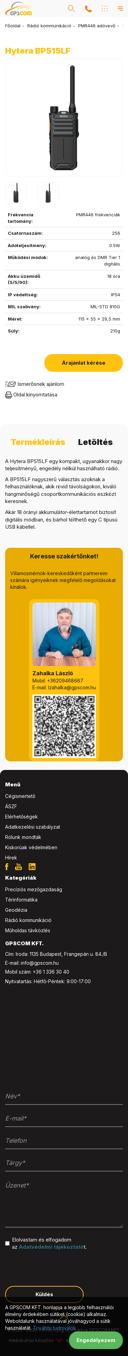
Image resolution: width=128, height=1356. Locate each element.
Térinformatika (21, 900)
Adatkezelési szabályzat (32, 827)
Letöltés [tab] (95, 442)
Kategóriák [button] (20, 877)
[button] (71, 8)
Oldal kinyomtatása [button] (31, 394)
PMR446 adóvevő (96, 25)
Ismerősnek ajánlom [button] (34, 384)
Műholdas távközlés (27, 930)
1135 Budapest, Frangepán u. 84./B (68, 954)
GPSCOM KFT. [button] (24, 943)
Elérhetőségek (21, 816)
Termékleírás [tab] (38, 442)
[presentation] (57, 1267)
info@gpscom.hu (40, 963)
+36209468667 (65, 680)
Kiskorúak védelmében (31, 847)
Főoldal (12, 25)
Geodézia (16, 910)
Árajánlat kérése (83, 363)
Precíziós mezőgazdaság (33, 889)
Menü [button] (12, 784)
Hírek (11, 857)
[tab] (64, 784)
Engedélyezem (95, 1340)
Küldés (44, 1294)
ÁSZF (11, 806)
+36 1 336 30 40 (51, 972)
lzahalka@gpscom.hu (72, 687)
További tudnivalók (54, 1328)
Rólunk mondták (23, 837)
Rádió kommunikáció (49, 25)
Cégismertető (20, 796)
